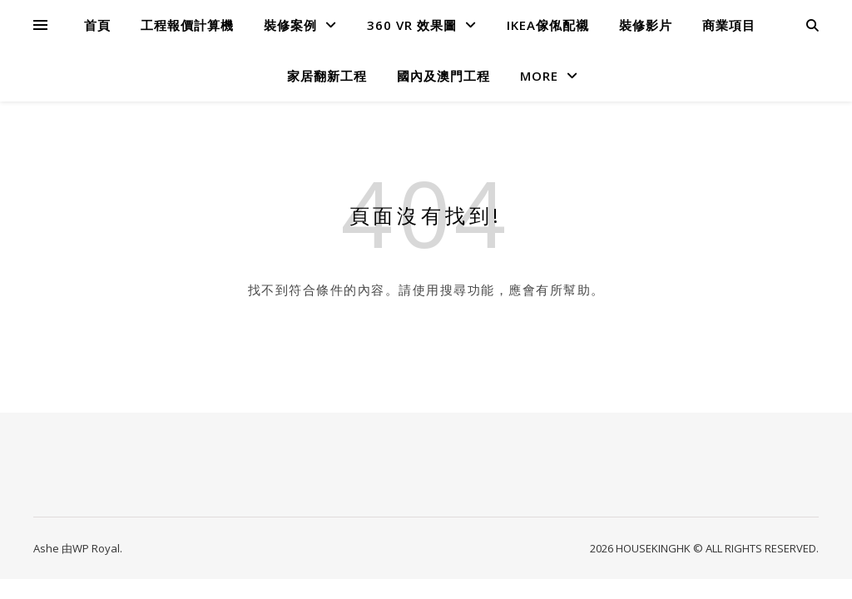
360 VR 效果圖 (412, 25)
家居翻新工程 (327, 75)
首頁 (97, 25)
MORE (539, 75)
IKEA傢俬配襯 (548, 25)
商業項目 (728, 25)
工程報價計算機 (187, 25)
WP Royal (96, 548)
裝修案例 (290, 25)
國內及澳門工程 (443, 75)
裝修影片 (645, 25)
